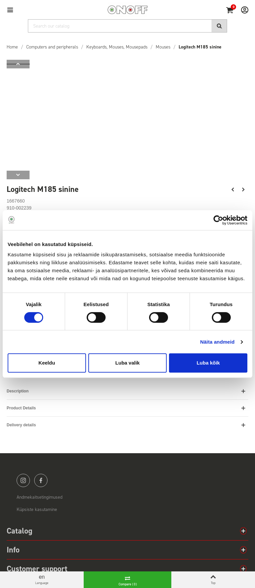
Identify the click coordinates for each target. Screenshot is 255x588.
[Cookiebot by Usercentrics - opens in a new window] (218, 220)
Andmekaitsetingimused (39, 497)
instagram (23, 480)
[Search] (127, 26)
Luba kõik (208, 363)
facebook (40, 480)
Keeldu (47, 363)
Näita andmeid (217, 342)
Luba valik (127, 363)
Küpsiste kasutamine (37, 509)
